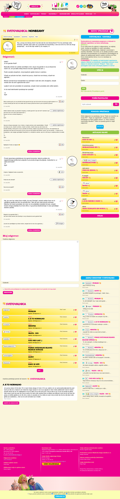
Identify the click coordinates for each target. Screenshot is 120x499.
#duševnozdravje (7, 36)
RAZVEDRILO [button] (52, 14)
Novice (86, 185)
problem (97, 283)
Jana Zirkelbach (8, 459)
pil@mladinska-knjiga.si (15, 455)
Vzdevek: (84, 75)
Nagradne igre (65, 14)
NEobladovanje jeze (91, 147)
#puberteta (24, 36)
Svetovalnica (35, 14)
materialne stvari (90, 162)
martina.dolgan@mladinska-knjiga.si (56, 461)
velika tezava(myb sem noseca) (95, 208)
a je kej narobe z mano (92, 201)
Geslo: (83, 80)
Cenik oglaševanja (51, 464)
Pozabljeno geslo (98, 91)
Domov (26, 14)
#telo (36, 36)
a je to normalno (102, 322)
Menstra (94, 330)
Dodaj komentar (34, 151)
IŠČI (116, 104)
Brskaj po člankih (77, 14)
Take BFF (86, 178)
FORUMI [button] (43, 14)
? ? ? (100, 127)
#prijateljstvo (17, 36)
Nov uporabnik (86, 91)
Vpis (83, 88)
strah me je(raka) (90, 170)
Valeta (85, 193)
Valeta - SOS (99, 363)
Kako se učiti (88, 140)
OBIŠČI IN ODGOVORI (11, 403)
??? (95, 14)
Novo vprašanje (99, 31)
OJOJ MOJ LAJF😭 (96, 378)
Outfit (97, 291)
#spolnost (31, 36)
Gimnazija (99, 314)
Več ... (40, 370)
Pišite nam (88, 14)
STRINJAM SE (60, 496)
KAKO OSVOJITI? (89, 155)
